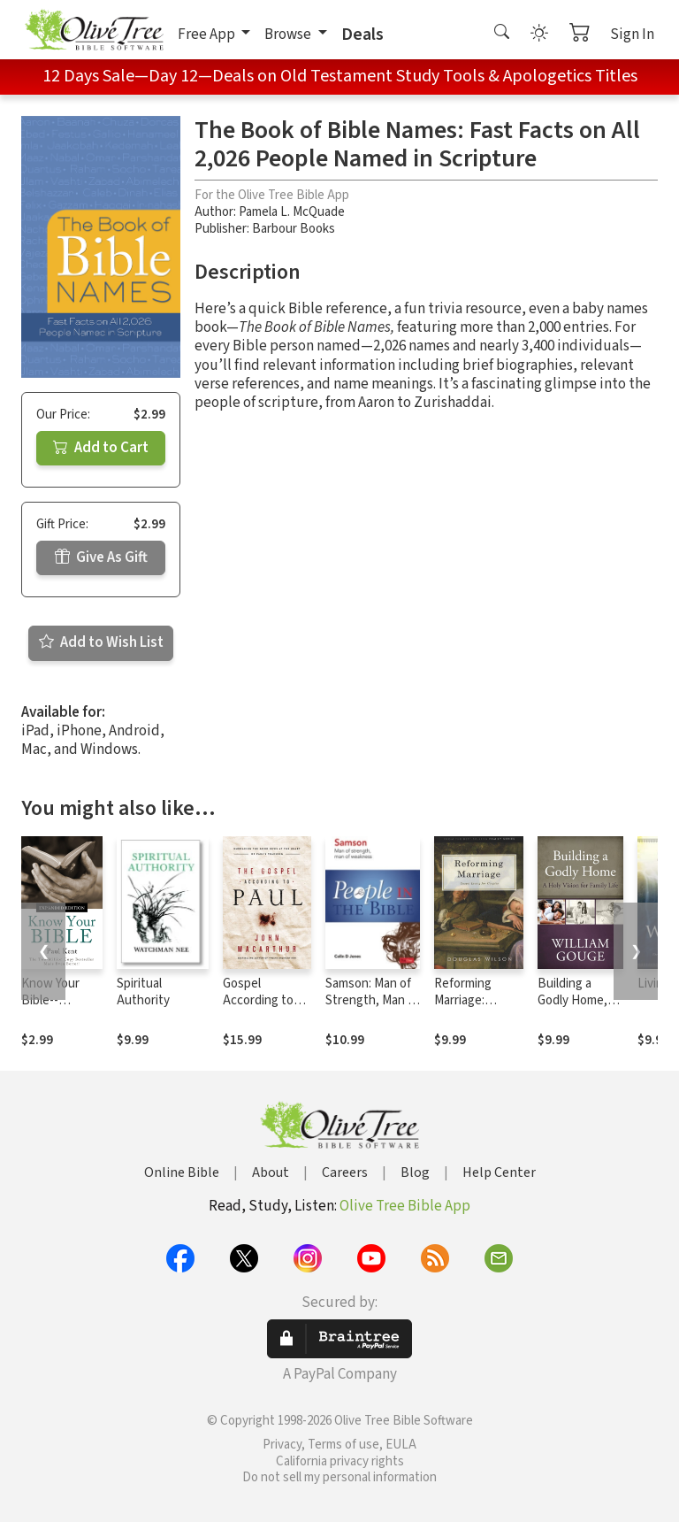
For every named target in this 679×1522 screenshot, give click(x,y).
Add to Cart (101, 447)
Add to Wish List (101, 642)
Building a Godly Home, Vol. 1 (572, 1000)
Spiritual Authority (143, 992)
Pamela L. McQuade (292, 212)
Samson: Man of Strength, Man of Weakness (372, 1000)
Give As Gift (101, 557)
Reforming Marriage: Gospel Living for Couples (470, 1008)
